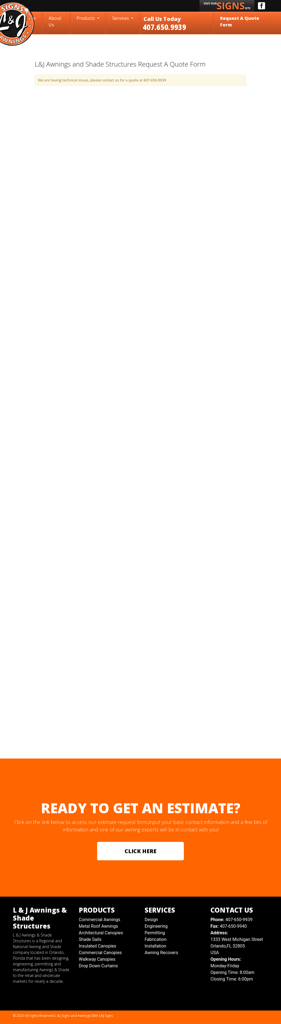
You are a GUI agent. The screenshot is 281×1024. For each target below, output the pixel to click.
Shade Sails (90, 939)
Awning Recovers (161, 952)
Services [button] (121, 18)
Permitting (155, 932)
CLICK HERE (140, 851)
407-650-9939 (231, 919)
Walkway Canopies (97, 959)
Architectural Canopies (101, 932)
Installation (155, 946)
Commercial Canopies (100, 952)
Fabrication (156, 939)
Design (151, 919)
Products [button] (86, 18)
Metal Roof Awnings (98, 926)
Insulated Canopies (97, 946)
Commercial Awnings (99, 919)
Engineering (156, 926)
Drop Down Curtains (98, 965)
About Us (55, 21)
